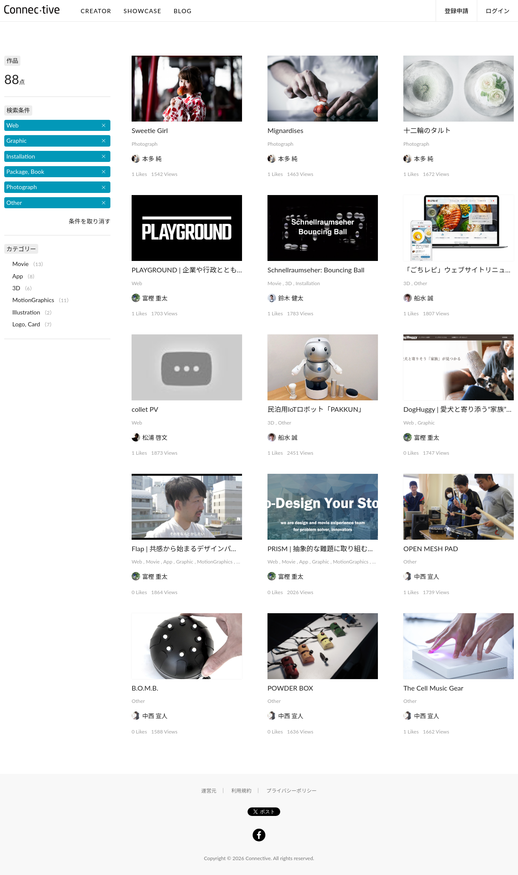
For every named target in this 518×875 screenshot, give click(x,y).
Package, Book (25, 171)
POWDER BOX (290, 688)
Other (420, 283)
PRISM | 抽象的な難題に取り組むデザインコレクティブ (351, 548)
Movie (274, 283)
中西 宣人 (426, 576)
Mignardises (285, 130)
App (167, 561)
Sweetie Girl (150, 130)
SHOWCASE (142, 10)
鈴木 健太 (291, 298)
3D (288, 283)
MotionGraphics (215, 561)
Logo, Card (26, 324)
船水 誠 (424, 298)
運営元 (209, 790)
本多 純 (152, 158)
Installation (308, 283)
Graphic (426, 422)
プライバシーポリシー (291, 790)
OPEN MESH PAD (430, 548)
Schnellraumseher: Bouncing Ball (315, 270)
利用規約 (241, 790)
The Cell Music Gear (433, 688)
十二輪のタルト (427, 130)
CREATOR (96, 10)
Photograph (145, 144)
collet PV (145, 409)
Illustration (26, 312)
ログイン (498, 10)
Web (137, 283)
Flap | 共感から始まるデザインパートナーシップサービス (218, 548)
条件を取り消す (89, 221)
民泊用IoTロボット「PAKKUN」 (316, 409)
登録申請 (456, 10)
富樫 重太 (155, 298)
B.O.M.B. (145, 688)
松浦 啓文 (155, 437)
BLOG (183, 10)
